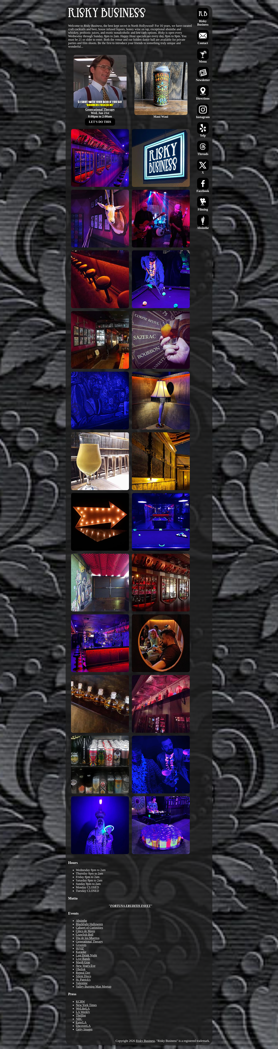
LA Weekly (83, 1012)
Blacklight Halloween (89, 924)
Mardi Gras (83, 962)
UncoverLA (83, 1025)
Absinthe (81, 920)
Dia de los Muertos (87, 938)
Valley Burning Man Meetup (93, 986)
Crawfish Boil (84, 934)
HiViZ (80, 948)
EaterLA (81, 1022)
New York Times (86, 1005)
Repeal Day (83, 972)
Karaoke (81, 951)
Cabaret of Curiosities (89, 927)
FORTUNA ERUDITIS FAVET (130, 905)
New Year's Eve (85, 965)
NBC (79, 1018)
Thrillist (81, 1015)
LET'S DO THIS (100, 121)
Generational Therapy (89, 941)
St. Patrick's (83, 979)
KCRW (80, 1001)
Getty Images (84, 1029)
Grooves (81, 945)
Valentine (81, 983)
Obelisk (81, 969)
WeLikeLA (83, 1008)
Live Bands (83, 958)
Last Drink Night (86, 955)
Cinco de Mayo (85, 931)
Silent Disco (83, 976)
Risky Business (145, 1040)
